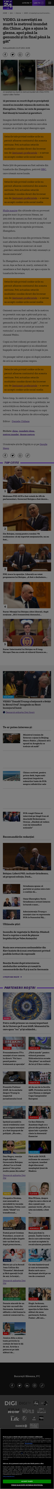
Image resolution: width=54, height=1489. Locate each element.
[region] (27, 1458)
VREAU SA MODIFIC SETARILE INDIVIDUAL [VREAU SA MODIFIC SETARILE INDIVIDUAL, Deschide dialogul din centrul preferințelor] (27, 1485)
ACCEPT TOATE (27, 1481)
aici (22, 1452)
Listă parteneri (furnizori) (8, 1476)
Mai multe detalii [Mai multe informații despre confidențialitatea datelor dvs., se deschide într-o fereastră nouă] (28, 1443)
